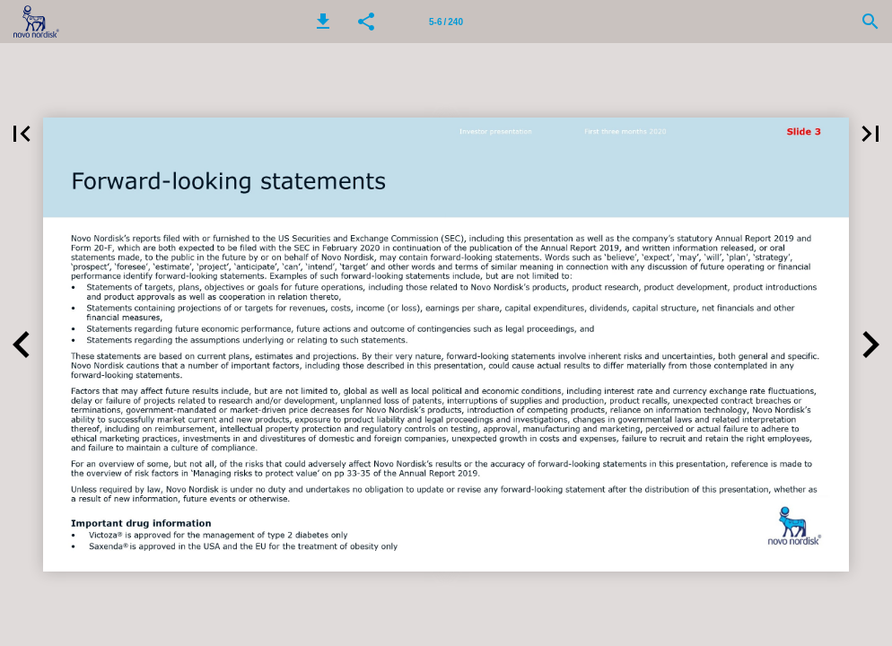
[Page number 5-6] (446, 21)
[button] (323, 21)
